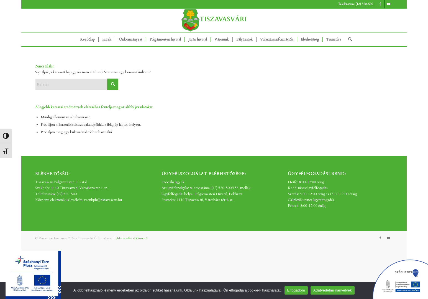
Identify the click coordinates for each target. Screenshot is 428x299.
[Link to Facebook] (380, 4)
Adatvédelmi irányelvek (332, 290)
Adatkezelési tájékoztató (131, 238)
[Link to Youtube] (389, 4)
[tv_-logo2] (214, 20)
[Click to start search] (112, 84)
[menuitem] (87, 39)
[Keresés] (348, 39)
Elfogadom (296, 290)
